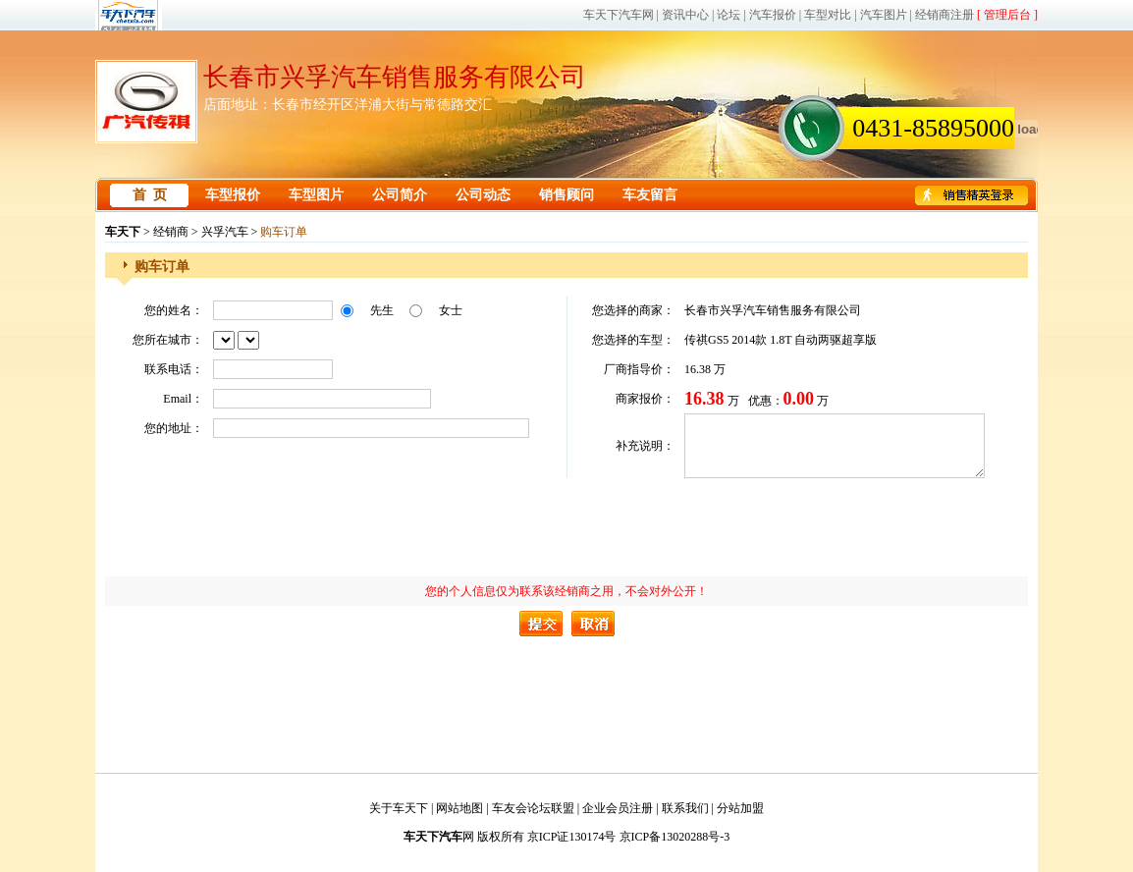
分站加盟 (740, 808)
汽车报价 (772, 15)
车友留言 (649, 195)
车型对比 (827, 15)
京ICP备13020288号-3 (675, 837)
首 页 (150, 195)
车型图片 (316, 195)
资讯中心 (685, 15)
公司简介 (399, 195)
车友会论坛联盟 (533, 808)
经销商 (171, 232)
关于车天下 (398, 808)
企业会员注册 (617, 808)
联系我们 (685, 808)
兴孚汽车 (224, 232)
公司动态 (483, 195)
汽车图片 (883, 15)
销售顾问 (566, 195)
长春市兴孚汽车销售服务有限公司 (394, 77)
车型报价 (232, 195)
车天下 (122, 232)
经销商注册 (944, 15)
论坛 (728, 15)
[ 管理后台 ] (1007, 15)
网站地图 (459, 808)
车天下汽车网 (618, 15)
